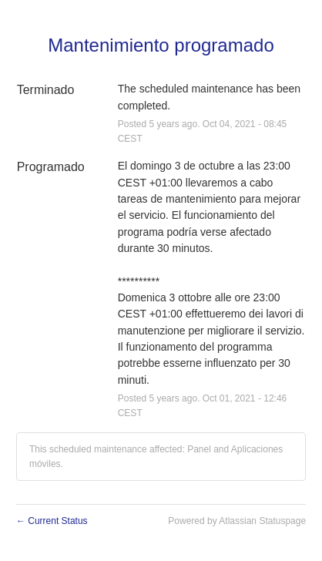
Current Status (52, 521)
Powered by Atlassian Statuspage (237, 521)
